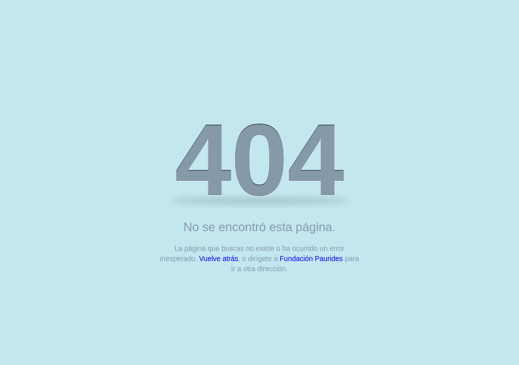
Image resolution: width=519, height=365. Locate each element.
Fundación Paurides (311, 258)
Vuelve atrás (218, 258)
